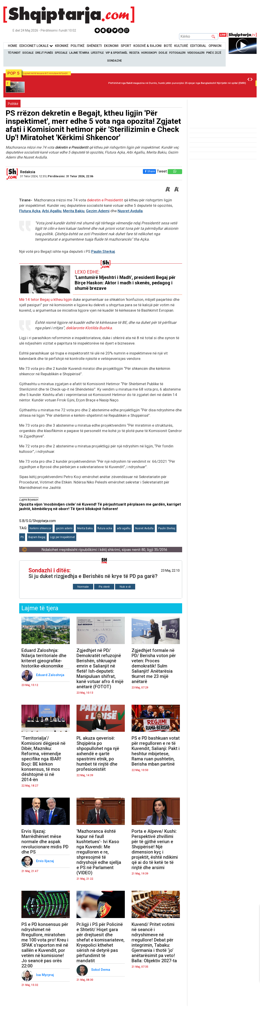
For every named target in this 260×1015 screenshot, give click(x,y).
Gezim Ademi (97, 211)
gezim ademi (64, 528)
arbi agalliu (123, 528)
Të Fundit (14, 52)
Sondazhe (114, 60)
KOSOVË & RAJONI (147, 46)
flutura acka (105, 528)
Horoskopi (149, 52)
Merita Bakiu (73, 211)
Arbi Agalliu (51, 211)
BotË (168, 46)
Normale (83, 586)
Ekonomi (111, 46)
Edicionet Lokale (36, 46)
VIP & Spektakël (117, 52)
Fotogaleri (177, 52)
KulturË (181, 46)
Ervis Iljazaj (45, 861)
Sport (126, 46)
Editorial (198, 46)
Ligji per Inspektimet (62, 537)
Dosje (163, 52)
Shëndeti (94, 46)
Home (12, 46)
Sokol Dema (101, 970)
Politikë (77, 46)
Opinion (215, 46)
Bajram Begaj (36, 537)
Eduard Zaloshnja (50, 675)
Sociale (28, 52)
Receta (134, 52)
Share (149, 171)
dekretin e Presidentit (72, 147)
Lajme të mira (79, 52)
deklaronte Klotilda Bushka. (89, 328)
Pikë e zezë (213, 52)
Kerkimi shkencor (40, 528)
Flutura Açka (29, 211)
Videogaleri (195, 52)
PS (22, 537)
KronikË (61, 46)
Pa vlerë (104, 586)
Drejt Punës (44, 52)
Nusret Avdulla (130, 211)
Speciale (61, 52)
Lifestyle (97, 52)
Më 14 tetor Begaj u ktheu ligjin (46, 299)
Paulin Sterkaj (103, 251)
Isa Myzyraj (45, 975)
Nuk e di (125, 586)
